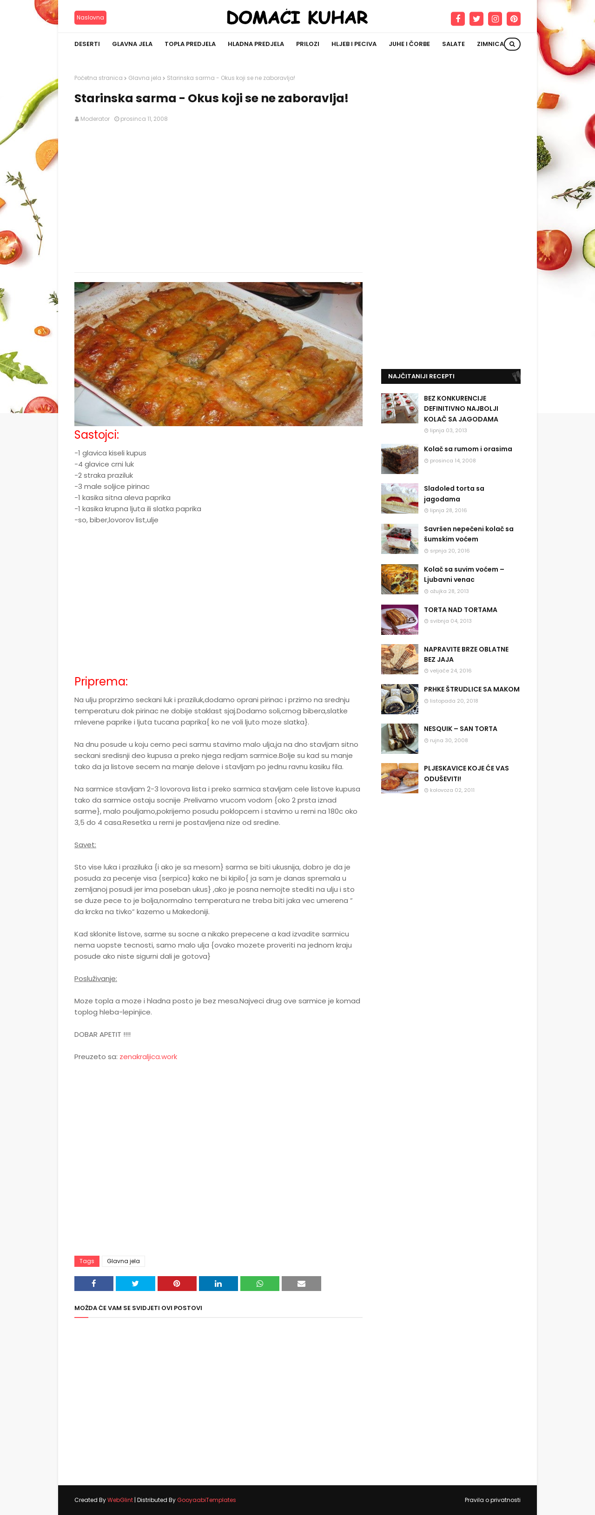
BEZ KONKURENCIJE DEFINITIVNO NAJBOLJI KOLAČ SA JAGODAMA (461, 409)
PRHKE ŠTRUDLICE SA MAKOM (472, 689)
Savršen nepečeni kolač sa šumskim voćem (469, 534)
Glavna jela (144, 78)
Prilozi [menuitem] (307, 44)
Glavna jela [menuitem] (132, 44)
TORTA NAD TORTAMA (460, 609)
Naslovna (90, 17)
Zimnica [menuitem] (490, 44)
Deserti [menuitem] (87, 44)
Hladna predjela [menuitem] (256, 44)
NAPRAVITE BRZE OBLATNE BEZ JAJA (466, 654)
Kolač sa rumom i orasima (468, 449)
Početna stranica (98, 78)
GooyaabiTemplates (206, 1500)
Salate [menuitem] (453, 44)
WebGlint (120, 1500)
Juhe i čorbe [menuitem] (409, 44)
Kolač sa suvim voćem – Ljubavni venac (464, 574)
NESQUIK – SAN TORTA (460, 728)
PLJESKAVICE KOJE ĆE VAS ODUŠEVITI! (466, 773)
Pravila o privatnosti (493, 1500)
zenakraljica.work (148, 1056)
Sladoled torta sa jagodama (454, 493)
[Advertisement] (218, 198)
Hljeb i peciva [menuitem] (354, 44)
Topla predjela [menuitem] (190, 44)
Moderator (95, 119)
